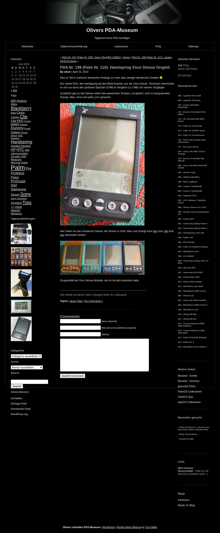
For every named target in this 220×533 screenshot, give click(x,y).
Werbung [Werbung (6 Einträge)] (16, 213)
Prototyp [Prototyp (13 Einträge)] (17, 173)
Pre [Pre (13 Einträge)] (28, 169)
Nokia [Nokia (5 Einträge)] (24, 162)
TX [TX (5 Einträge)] (12, 207)
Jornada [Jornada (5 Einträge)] (15, 156)
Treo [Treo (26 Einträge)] (26, 202)
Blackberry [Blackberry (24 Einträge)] (21, 108)
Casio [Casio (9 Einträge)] (20, 112)
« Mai (14, 90)
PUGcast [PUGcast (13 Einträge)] (18, 181)
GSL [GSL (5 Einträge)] (20, 135)
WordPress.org (19, 414)
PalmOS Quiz (185, 396)
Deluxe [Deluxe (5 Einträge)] (23, 124)
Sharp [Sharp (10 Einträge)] (15, 194)
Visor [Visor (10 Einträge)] (18, 207)
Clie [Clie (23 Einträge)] (23, 116)
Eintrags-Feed (19, 403)
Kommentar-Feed (20, 408)
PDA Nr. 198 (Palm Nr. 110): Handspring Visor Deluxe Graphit (115, 67)
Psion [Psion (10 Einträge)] (15, 177)
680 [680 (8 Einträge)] (13, 100)
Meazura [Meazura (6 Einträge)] (16, 159)
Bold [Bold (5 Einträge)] (13, 112)
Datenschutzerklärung (73, 46)
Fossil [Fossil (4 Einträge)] (27, 128)
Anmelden (16, 398)
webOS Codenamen (189, 402)
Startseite (27, 46)
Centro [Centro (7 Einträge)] (15, 117)
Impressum (121, 46)
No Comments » (94, 301)
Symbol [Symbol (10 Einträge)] (16, 203)
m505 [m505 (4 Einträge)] (23, 156)
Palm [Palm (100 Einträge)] (18, 167)
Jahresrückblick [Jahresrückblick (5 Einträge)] (19, 153)
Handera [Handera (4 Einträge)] (15, 138)
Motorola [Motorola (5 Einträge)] (15, 162)
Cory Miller (151, 527)
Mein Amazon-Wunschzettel (186, 470)
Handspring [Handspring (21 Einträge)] (21, 141)
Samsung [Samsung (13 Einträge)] (18, 189)
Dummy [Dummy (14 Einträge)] (17, 128)
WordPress (108, 527)
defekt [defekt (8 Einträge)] (15, 124)
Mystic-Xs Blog (186, 505)
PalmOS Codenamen (190, 391)
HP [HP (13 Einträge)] (13, 150)
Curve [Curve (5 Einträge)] (27, 121)
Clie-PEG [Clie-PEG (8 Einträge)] (17, 121)
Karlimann (183, 500)
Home (126, 57)
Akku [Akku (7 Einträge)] (14, 104)
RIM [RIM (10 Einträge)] (14, 185)
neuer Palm (76, 301)
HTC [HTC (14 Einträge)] (20, 150)
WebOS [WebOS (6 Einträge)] (15, 210)
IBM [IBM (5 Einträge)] (27, 150)
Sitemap (193, 46)
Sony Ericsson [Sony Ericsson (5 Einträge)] (19, 198)
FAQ (158, 46)
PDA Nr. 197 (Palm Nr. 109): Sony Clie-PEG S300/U (91, 57)
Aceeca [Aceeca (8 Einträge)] (21, 100)
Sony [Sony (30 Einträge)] (25, 194)
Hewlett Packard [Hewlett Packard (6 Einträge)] (20, 146)
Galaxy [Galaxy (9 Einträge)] (16, 132)
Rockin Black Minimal (129, 527)
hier (155, 231)
